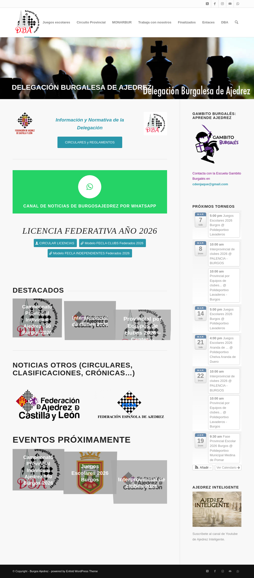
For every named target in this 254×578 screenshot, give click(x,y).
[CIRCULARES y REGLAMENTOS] (89, 142)
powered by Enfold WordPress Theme (74, 571)
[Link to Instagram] (222, 4)
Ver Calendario (228, 467)
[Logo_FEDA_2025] (130, 404)
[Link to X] (207, 4)
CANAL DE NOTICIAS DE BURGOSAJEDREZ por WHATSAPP (89, 206)
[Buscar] (236, 22)
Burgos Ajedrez (39, 571)
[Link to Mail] (230, 4)
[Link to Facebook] (214, 4)
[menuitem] (31, 22)
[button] (203, 467)
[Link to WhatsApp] (237, 4)
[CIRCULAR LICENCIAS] (55, 243)
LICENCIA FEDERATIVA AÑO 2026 (89, 230)
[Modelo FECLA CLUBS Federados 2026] (112, 243)
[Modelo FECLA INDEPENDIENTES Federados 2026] (90, 253)
